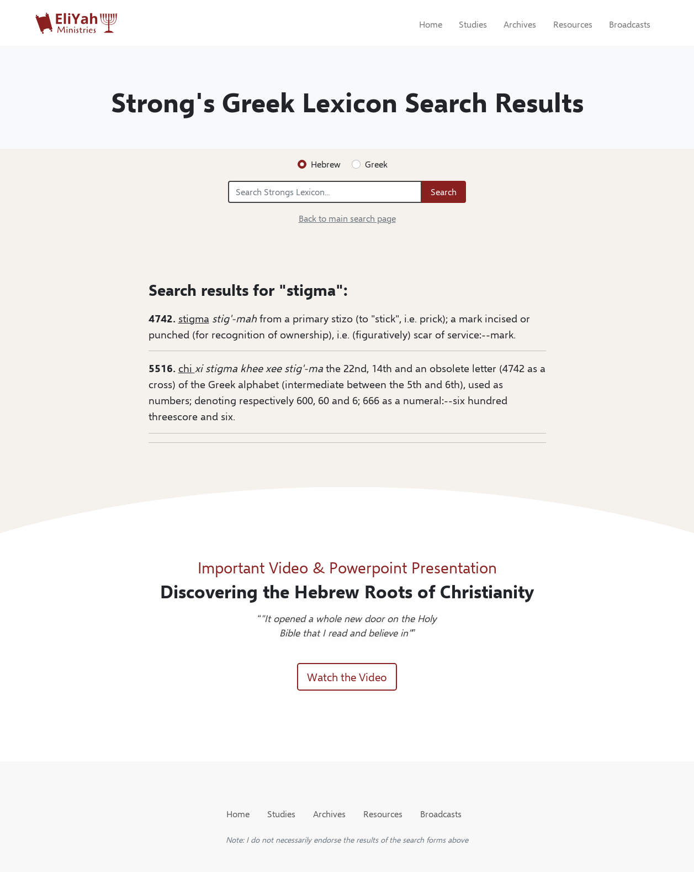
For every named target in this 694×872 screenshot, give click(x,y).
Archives (520, 24)
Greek (376, 164)
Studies (473, 24)
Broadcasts (629, 24)
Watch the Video (347, 676)
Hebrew (326, 164)
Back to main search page (347, 218)
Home (430, 24)
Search (444, 191)
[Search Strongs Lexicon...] (325, 192)
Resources (572, 24)
